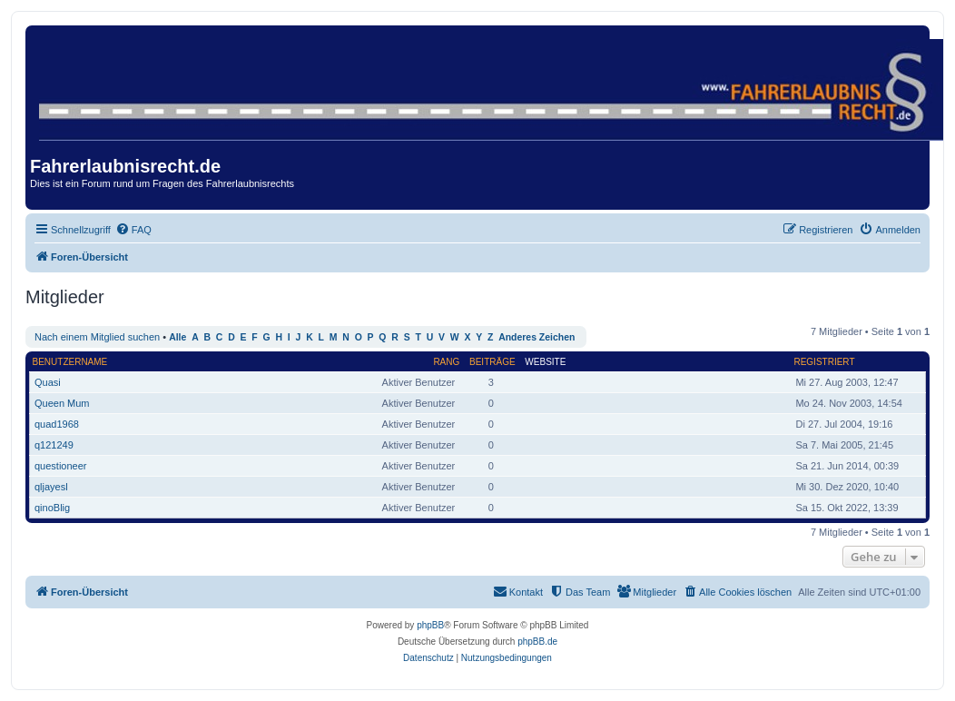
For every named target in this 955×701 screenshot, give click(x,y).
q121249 (54, 444)
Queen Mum (62, 403)
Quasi (47, 382)
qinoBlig (52, 507)
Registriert (823, 362)
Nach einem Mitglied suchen (97, 336)
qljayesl (51, 486)
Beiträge (492, 362)
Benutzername (70, 362)
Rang (446, 362)
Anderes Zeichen (536, 337)
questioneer (60, 465)
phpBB (430, 625)
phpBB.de (537, 642)
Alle (177, 337)
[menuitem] (133, 230)
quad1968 (56, 424)
